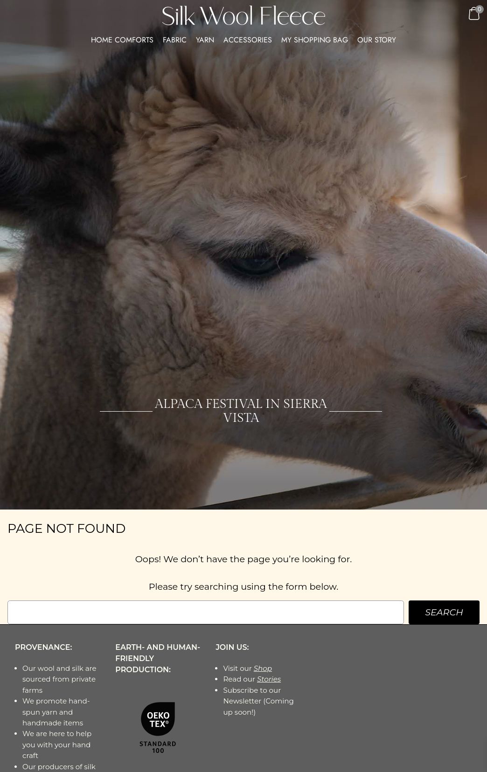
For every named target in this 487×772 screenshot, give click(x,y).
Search (444, 612)
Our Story (376, 39)
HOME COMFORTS (122, 39)
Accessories (247, 39)
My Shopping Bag (314, 39)
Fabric (175, 39)
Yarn (205, 39)
